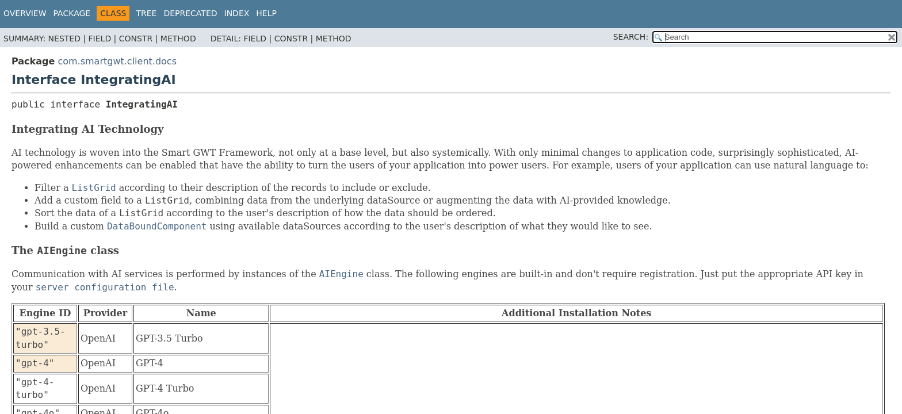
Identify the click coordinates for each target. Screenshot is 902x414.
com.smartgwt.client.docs (117, 61)
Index (237, 13)
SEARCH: (630, 36)
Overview (25, 13)
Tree (146, 13)
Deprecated (190, 13)
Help (266, 13)
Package (72, 13)
